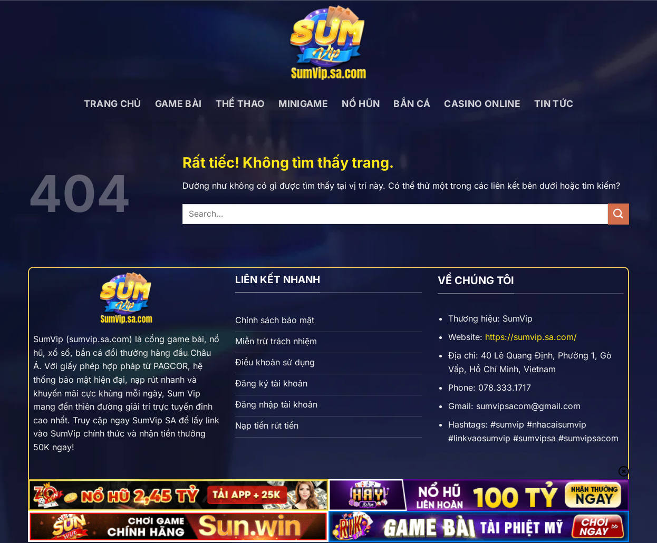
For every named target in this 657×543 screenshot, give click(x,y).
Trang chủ (112, 103)
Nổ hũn (361, 103)
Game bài (178, 103)
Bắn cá (411, 103)
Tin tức (553, 103)
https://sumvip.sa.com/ (531, 337)
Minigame (303, 103)
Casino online (482, 103)
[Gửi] (618, 213)
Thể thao (240, 103)
